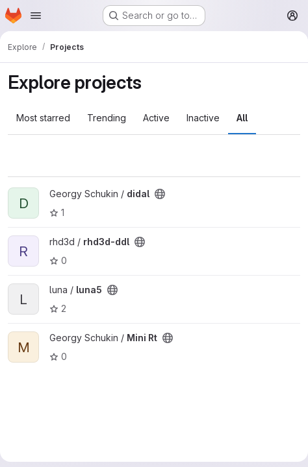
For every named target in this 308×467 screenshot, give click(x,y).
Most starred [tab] (43, 117)
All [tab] (242, 117)
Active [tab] (156, 117)
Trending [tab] (106, 117)
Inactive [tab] (203, 117)
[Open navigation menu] (35, 15)
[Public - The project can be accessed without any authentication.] (160, 194)
